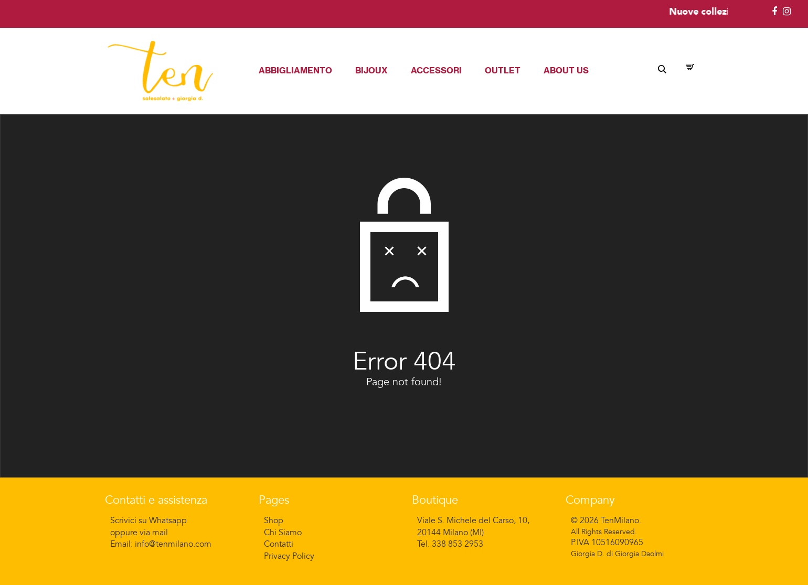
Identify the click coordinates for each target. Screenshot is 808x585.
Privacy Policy (289, 556)
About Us (566, 70)
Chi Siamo (283, 532)
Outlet (502, 70)
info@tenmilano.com (173, 544)
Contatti (278, 544)
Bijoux (371, 70)
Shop (273, 520)
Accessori (436, 70)
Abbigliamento (295, 70)
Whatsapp (168, 520)
